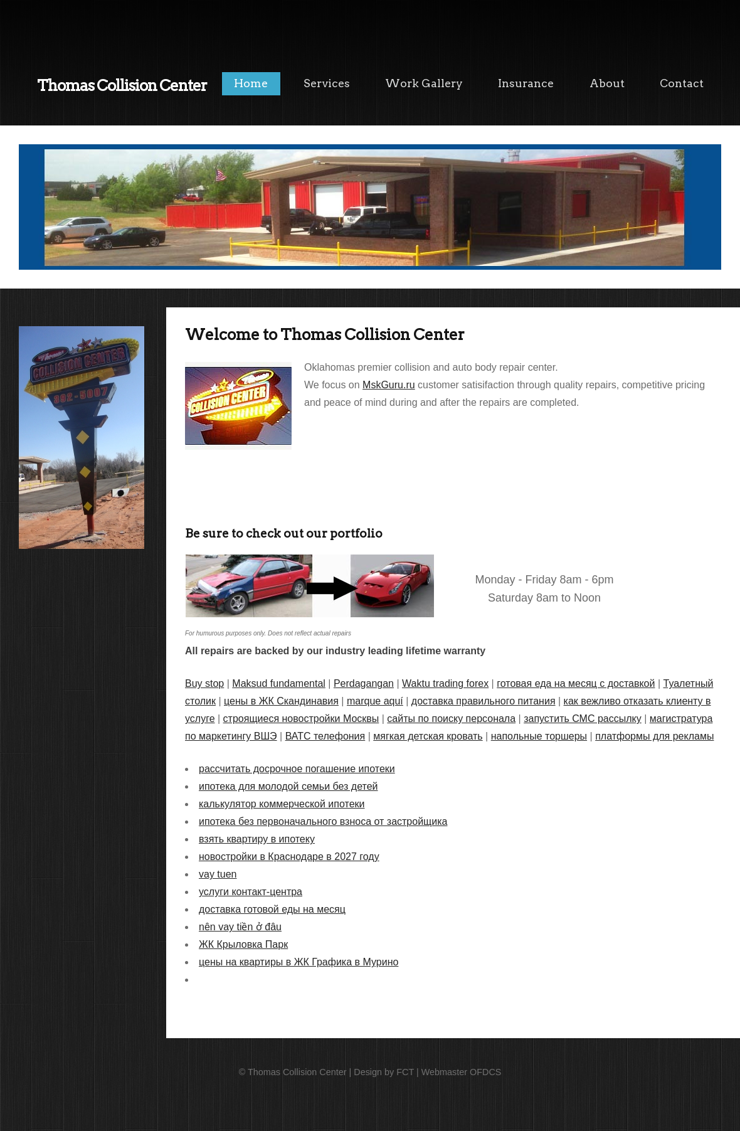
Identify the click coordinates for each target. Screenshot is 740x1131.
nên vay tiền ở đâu (240, 926)
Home (251, 83)
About (607, 83)
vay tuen (217, 874)
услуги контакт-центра (250, 891)
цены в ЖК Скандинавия (281, 701)
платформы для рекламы (654, 736)
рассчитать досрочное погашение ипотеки (297, 768)
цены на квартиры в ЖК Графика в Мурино (298, 962)
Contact (682, 83)
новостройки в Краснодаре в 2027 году (289, 856)
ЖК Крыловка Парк (243, 944)
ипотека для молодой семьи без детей (288, 786)
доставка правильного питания (483, 701)
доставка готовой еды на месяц (272, 909)
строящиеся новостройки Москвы (301, 718)
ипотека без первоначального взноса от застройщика (323, 821)
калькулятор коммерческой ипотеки (282, 804)
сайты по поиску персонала (451, 718)
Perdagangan (364, 683)
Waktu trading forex (445, 683)
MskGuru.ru (388, 385)
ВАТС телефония (325, 736)
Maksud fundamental (278, 683)
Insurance (526, 83)
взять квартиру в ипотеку (257, 839)
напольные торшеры (539, 736)
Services (327, 83)
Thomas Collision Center (122, 86)
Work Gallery (424, 83)
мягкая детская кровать (427, 736)
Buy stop (204, 683)
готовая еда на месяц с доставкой (576, 683)
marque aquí (375, 701)
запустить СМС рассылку (583, 718)
